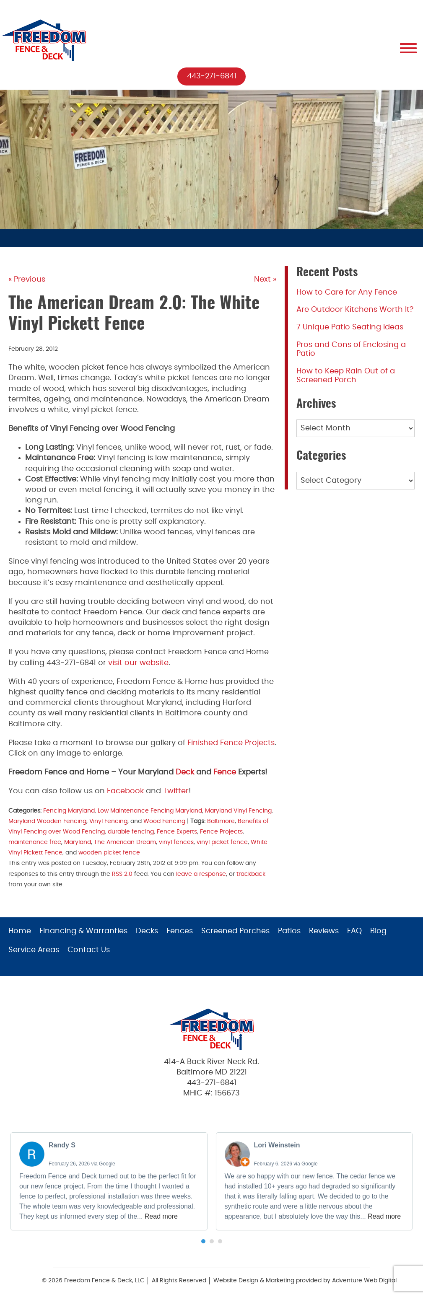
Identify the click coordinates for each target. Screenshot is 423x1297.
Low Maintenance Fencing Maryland (150, 811)
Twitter (176, 791)
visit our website (138, 663)
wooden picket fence (109, 852)
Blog (378, 931)
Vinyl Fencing (108, 821)
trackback (250, 874)
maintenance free (34, 842)
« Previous (26, 280)
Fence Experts (177, 831)
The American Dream (125, 842)
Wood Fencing (164, 821)
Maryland (77, 842)
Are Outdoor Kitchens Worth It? (354, 310)
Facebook (125, 791)
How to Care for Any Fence (346, 292)
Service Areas (33, 950)
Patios (289, 931)
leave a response (201, 874)
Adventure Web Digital (364, 1281)
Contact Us (88, 950)
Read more (161, 1216)
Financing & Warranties (83, 931)
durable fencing (131, 831)
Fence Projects (221, 831)
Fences (179, 931)
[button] (203, 1241)
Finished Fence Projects (231, 743)
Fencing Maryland (69, 811)
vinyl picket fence (222, 842)
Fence (224, 772)
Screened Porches (235, 931)
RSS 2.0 (122, 874)
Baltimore (221, 821)
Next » (265, 280)
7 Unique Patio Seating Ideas (349, 327)
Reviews (324, 931)
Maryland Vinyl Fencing (238, 811)
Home (19, 931)
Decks (147, 931)
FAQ (354, 931)
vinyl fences (176, 842)
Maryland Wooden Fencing (47, 821)
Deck (185, 772)
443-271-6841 (211, 76)
